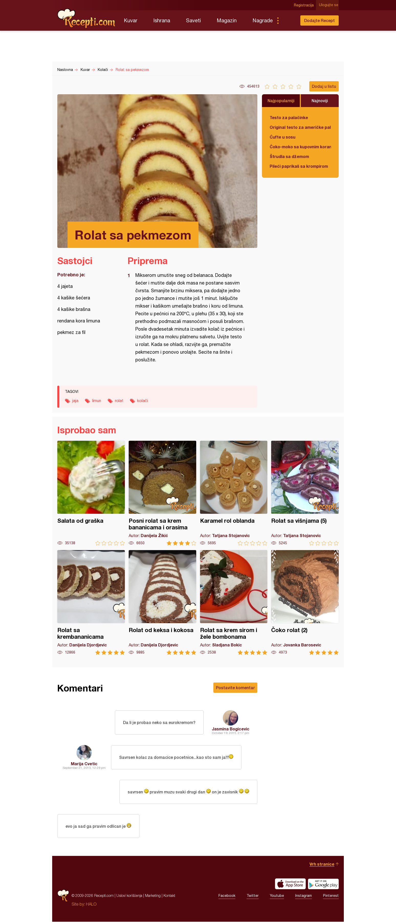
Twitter (253, 897)
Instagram (303, 897)
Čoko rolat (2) (305, 602)
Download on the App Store (290, 885)
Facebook (226, 897)
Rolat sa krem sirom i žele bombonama (234, 602)
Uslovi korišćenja (129, 897)
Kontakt (169, 897)
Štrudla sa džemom (289, 156)
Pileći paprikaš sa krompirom (299, 166)
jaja (75, 400)
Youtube (277, 897)
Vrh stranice (322, 865)
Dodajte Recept (319, 20)
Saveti (193, 20)
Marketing (153, 897)
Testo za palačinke (289, 117)
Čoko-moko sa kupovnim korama (300, 146)
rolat (119, 400)
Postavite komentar (235, 687)
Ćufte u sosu (282, 136)
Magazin (227, 20)
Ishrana (161, 20)
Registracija (304, 5)
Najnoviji (320, 100)
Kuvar (130, 20)
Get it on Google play (323, 885)
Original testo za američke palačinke (300, 127)
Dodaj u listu (324, 86)
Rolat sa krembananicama (91, 602)
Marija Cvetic (84, 763)
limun (96, 400)
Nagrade (262, 20)
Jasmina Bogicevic (230, 728)
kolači (142, 400)
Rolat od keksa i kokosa (162, 602)
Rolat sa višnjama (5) (305, 493)
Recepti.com (86, 18)
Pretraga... (288, 20)
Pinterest (331, 897)
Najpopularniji (281, 100)
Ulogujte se (329, 5)
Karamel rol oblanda (234, 493)
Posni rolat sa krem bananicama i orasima (162, 493)
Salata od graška (91, 493)
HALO (91, 905)
